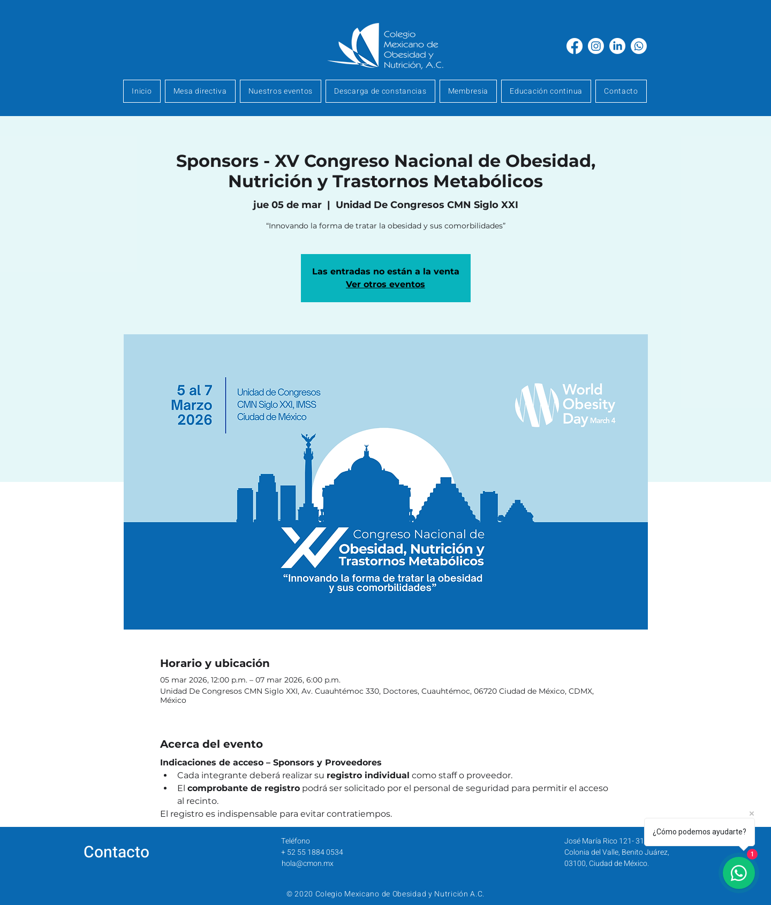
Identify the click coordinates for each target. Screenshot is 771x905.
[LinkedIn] (617, 46)
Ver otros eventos (385, 284)
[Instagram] (596, 46)
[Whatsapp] (639, 46)
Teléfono (295, 841)
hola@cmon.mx (308, 863)
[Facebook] (574, 46)
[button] (468, 91)
